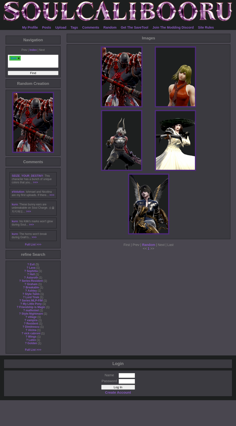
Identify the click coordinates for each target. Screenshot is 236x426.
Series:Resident (32, 281)
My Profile (30, 27)
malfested (32, 310)
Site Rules (206, 27)
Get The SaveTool (134, 27)
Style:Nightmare (32, 313)
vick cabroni (32, 333)
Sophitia (32, 271)
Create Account (118, 392)
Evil (32, 264)
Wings (32, 336)
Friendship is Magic (32, 307)
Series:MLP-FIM (32, 300)
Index (33, 50)
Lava (32, 267)
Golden (32, 343)
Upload (60, 27)
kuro (15, 204)
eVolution (18, 191)
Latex (32, 340)
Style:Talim (32, 294)
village (32, 317)
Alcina (32, 330)
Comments (90, 27)
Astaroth (32, 277)
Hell (32, 274)
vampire (32, 320)
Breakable (32, 287)
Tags (74, 27)
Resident (32, 323)
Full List (30, 244)
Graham (32, 284)
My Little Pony (32, 303)
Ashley (32, 290)
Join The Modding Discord (173, 27)
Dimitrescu (32, 326)
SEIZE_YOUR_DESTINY (27, 175)
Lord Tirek (32, 297)
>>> (35, 182)
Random (109, 27)
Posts (46, 27)
